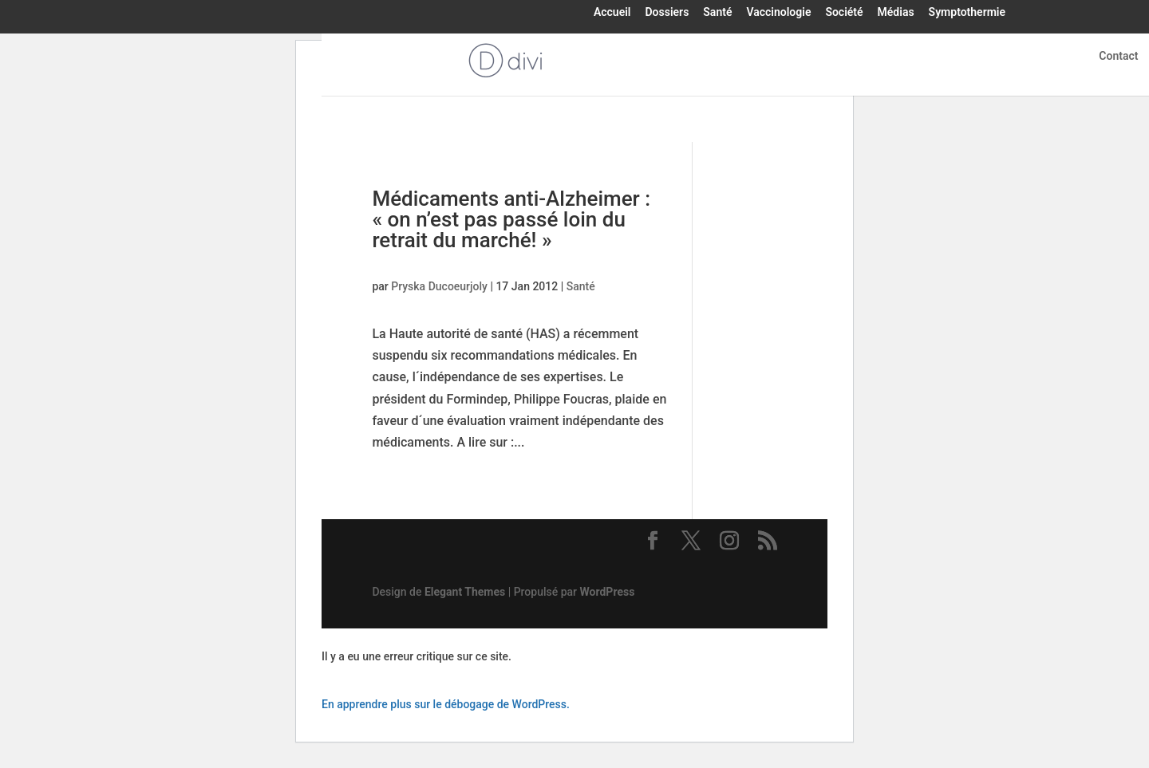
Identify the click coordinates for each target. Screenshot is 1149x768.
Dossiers (667, 12)
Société (844, 12)
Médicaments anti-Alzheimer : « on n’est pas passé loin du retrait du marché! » (511, 219)
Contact (1118, 56)
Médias (896, 12)
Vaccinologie (778, 12)
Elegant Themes (464, 591)
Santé (717, 12)
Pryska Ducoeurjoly (439, 286)
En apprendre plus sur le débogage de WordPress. (446, 704)
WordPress (607, 591)
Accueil (612, 12)
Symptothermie (967, 12)
